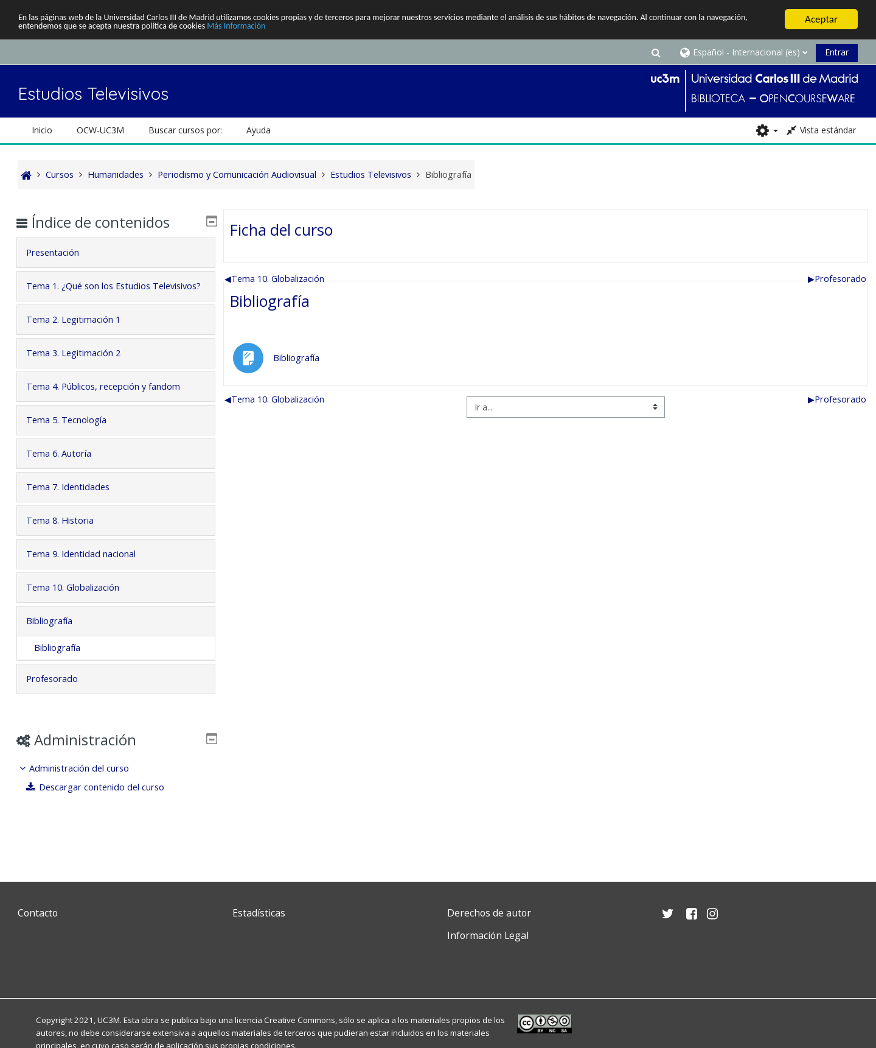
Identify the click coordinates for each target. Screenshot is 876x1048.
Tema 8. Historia (69, 537)
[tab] (116, 252)
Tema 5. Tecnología (75, 437)
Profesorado (837, 278)
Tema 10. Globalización (274, 278)
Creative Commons (299, 1020)
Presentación (61, 252)
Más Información (415, 30)
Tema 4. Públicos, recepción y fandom (112, 403)
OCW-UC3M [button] (100, 130)
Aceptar (821, 19)
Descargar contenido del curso (104, 804)
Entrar (837, 52)
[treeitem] (116, 795)
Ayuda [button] (258, 130)
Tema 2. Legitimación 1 (82, 336)
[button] (655, 52)
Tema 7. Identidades (77, 504)
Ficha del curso (281, 229)
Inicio (42, 130)
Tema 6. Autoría (67, 470)
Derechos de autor (489, 913)
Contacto (38, 913)
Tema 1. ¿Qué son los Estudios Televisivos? (97, 294)
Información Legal (488, 935)
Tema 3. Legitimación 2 (82, 370)
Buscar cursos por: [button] (185, 130)
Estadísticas (258, 913)
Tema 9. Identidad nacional (90, 571)
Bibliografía (270, 300)
